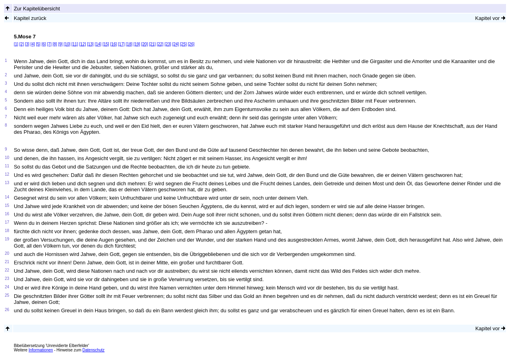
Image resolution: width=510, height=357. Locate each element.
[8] (55, 44)
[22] (160, 44)
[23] (168, 44)
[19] (136, 44)
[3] (27, 44)
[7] (49, 44)
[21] (152, 44)
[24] (175, 44)
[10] (67, 44)
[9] (60, 44)
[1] (16, 44)
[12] (82, 44)
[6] (43, 44)
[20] (144, 44)
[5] (38, 44)
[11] (74, 44)
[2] (22, 44)
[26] (191, 44)
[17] (121, 44)
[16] (113, 44)
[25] (183, 44)
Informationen (41, 350)
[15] (105, 44)
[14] (98, 44)
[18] (129, 44)
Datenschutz (93, 350)
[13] (90, 44)
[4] (32, 44)
